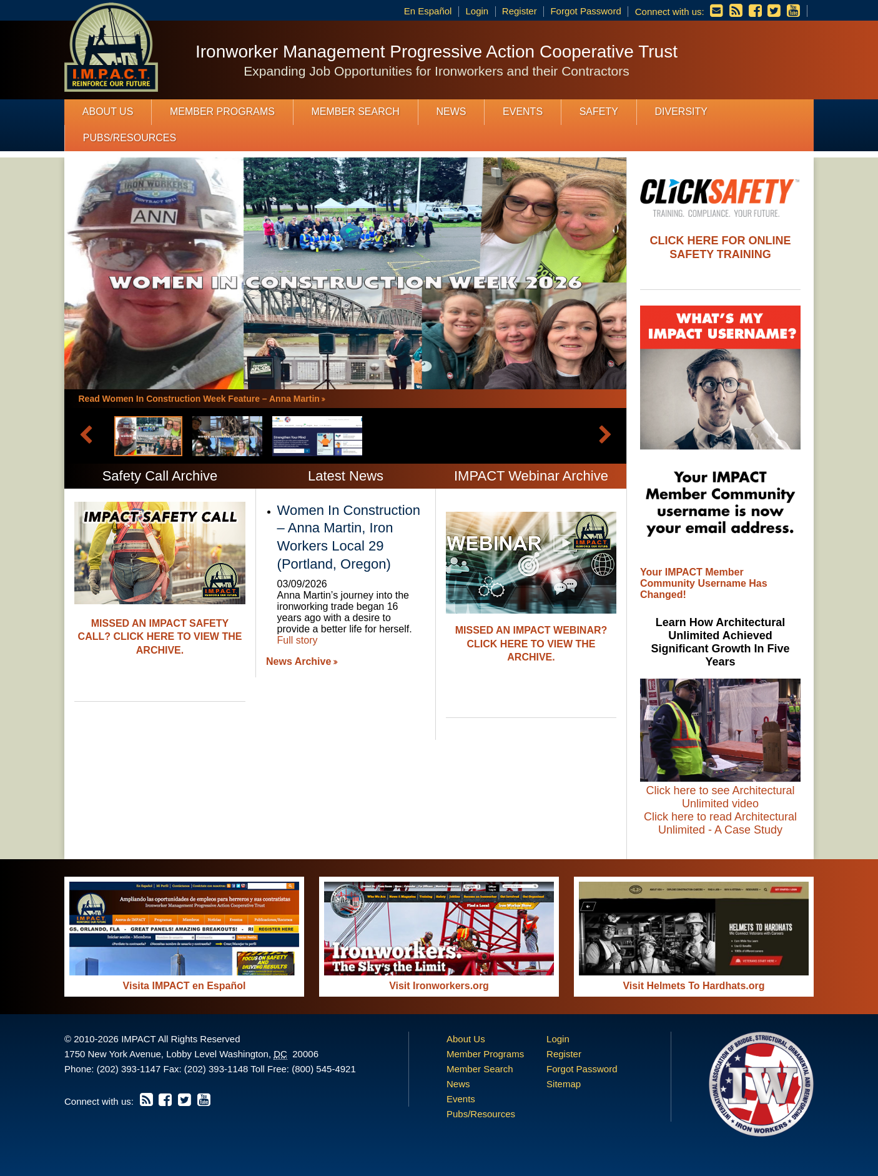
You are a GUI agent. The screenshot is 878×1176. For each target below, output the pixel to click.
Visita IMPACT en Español (184, 985)
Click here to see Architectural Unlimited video (720, 797)
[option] (531, 598)
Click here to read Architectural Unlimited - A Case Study (720, 823)
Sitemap (563, 1084)
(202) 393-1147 (129, 1069)
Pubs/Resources (129, 137)
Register (519, 11)
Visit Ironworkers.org (439, 985)
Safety (599, 111)
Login (476, 11)
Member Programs (222, 111)
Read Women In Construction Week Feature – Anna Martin (199, 399)
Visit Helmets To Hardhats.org (693, 985)
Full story (297, 640)
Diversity (680, 111)
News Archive (298, 661)
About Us (108, 111)
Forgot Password (585, 11)
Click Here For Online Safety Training (720, 247)
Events (523, 111)
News (451, 111)
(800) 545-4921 (324, 1069)
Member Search (356, 111)
